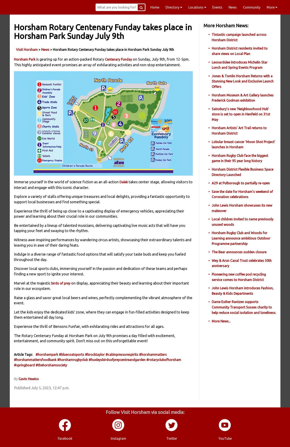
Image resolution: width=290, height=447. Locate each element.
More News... (221, 321)
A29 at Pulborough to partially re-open (241, 183)
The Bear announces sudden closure (239, 252)
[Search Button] (141, 7)
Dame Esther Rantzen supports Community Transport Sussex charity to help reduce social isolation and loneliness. (244, 307)
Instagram (118, 438)
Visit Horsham (27, 49)
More (272, 7)
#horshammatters (153, 354)
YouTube (225, 438)
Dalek (123, 182)
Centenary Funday (118, 59)
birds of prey (60, 283)
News (233, 7)
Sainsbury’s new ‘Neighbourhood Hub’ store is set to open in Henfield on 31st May (241, 114)
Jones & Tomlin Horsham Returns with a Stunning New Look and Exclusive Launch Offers (243, 81)
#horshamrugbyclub (72, 360)
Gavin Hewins (29, 379)
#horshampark (47, 354)
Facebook (65, 438)
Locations (197, 7)
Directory (174, 7)
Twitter (171, 438)
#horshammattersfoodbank (35, 360)
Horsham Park (24, 59)
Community (251, 7)
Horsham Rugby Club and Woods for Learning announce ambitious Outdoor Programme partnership (241, 238)
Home (154, 7)
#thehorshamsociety (51, 365)
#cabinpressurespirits (122, 354)
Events (217, 7)
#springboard (24, 365)
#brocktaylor (95, 354)
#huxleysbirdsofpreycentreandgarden (117, 360)
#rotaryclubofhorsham (163, 360)
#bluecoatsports (71, 354)
